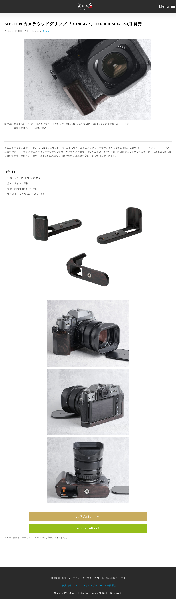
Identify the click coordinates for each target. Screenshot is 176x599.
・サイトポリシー (92, 585)
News (46, 31)
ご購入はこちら (88, 516)
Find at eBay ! (88, 528)
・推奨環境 (110, 585)
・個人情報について (70, 585)
